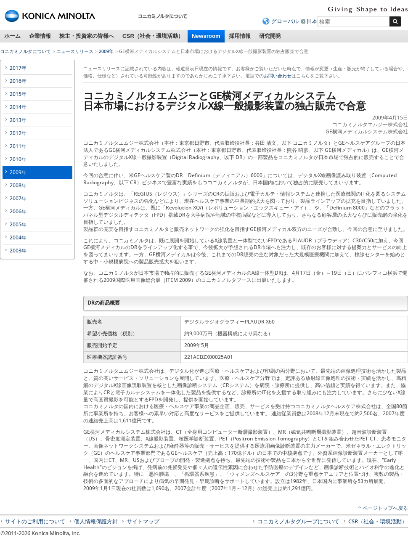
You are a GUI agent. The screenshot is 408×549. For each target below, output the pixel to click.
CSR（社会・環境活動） (152, 36)
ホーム (12, 36)
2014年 (18, 107)
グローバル (285, 21)
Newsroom (206, 36)
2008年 (18, 185)
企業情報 (40, 36)
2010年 (18, 159)
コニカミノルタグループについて (298, 521)
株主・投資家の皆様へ (86, 36)
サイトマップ (143, 521)
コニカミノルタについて (25, 51)
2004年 (18, 237)
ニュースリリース (74, 51)
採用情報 (240, 36)
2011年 (18, 146)
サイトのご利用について (35, 521)
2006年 (18, 211)
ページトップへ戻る (385, 508)
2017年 (18, 68)
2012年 (18, 133)
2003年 (18, 250)
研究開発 (270, 36)
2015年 (18, 94)
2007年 (18, 198)
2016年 (18, 81)
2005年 (18, 224)
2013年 (18, 120)
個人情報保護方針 (96, 521)
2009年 (106, 51)
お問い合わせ (277, 75)
